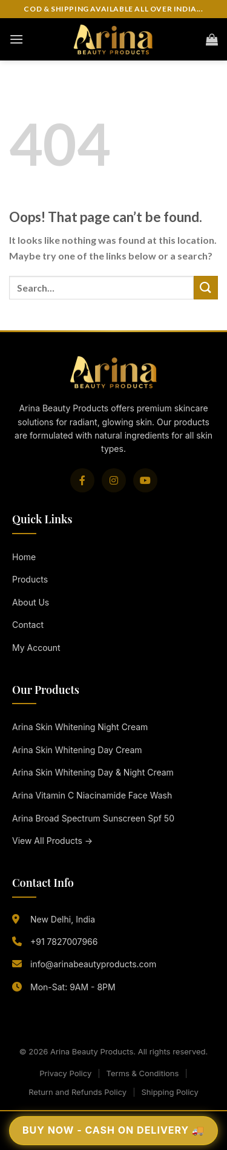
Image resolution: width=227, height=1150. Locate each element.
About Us (30, 602)
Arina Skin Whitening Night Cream (80, 727)
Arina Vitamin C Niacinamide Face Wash (92, 795)
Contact (28, 624)
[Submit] (206, 287)
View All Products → (52, 840)
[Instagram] (114, 480)
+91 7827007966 (63, 941)
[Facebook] (82, 480)
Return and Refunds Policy (77, 1092)
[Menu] (16, 39)
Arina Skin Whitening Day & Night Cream (93, 772)
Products (30, 579)
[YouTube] (145, 480)
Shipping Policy (169, 1092)
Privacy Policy (65, 1073)
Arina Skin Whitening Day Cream (77, 750)
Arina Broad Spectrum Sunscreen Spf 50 (93, 818)
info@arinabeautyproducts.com (93, 964)
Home (24, 557)
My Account (36, 647)
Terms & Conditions (143, 1073)
